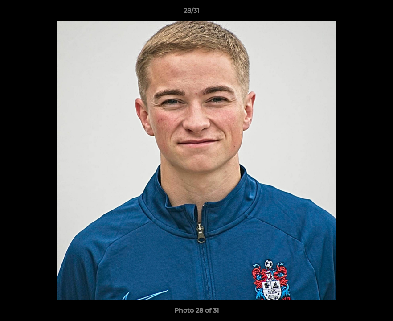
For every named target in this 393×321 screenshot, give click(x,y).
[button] (355, 13)
